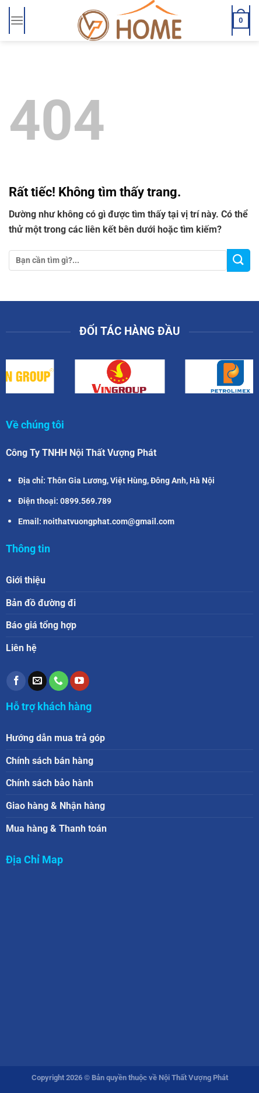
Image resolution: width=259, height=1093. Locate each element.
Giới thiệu (26, 580)
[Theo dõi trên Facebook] (16, 681)
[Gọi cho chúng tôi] (58, 681)
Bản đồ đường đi (41, 602)
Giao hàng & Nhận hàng (55, 805)
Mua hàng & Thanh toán (56, 828)
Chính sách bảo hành (49, 782)
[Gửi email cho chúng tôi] (37, 681)
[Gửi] (238, 260)
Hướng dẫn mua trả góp (55, 737)
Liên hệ (21, 647)
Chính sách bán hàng (49, 760)
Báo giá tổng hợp (41, 625)
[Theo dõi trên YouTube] (79, 681)
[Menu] (16, 20)
